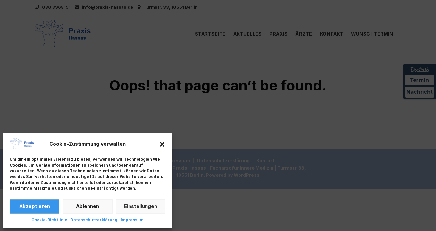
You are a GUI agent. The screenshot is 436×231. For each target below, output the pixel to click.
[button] (162, 144)
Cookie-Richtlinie (49, 220)
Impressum (132, 220)
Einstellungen (140, 206)
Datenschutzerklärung (94, 220)
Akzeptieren (34, 206)
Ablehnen (87, 206)
